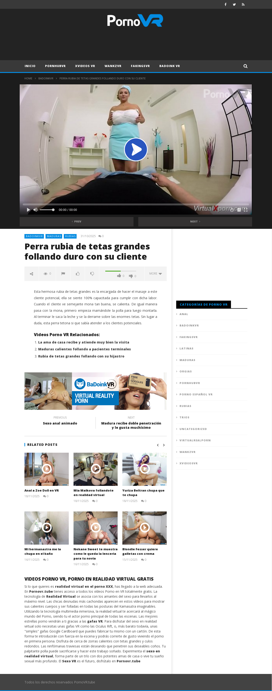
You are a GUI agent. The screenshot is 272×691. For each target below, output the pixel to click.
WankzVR (113, 66)
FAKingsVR (140, 66)
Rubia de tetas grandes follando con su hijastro (81, 356)
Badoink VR (169, 66)
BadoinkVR (45, 78)
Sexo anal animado (60, 421)
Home (28, 78)
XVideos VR (85, 66)
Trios (184, 417)
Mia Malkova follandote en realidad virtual (94, 492)
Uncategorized (193, 429)
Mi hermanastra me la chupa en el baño (42, 551)
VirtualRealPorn (195, 440)
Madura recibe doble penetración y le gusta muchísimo (131, 423)
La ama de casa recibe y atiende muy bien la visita (83, 342)
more (155, 273)
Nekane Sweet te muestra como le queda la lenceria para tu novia (96, 553)
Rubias (70, 236)
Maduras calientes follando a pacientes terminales (84, 349)
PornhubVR (55, 66)
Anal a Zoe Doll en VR (41, 490)
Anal (184, 314)
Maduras (54, 236)
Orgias (186, 371)
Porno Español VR (196, 394)
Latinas (187, 348)
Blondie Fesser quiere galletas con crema (140, 551)
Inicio (30, 66)
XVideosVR (189, 463)
